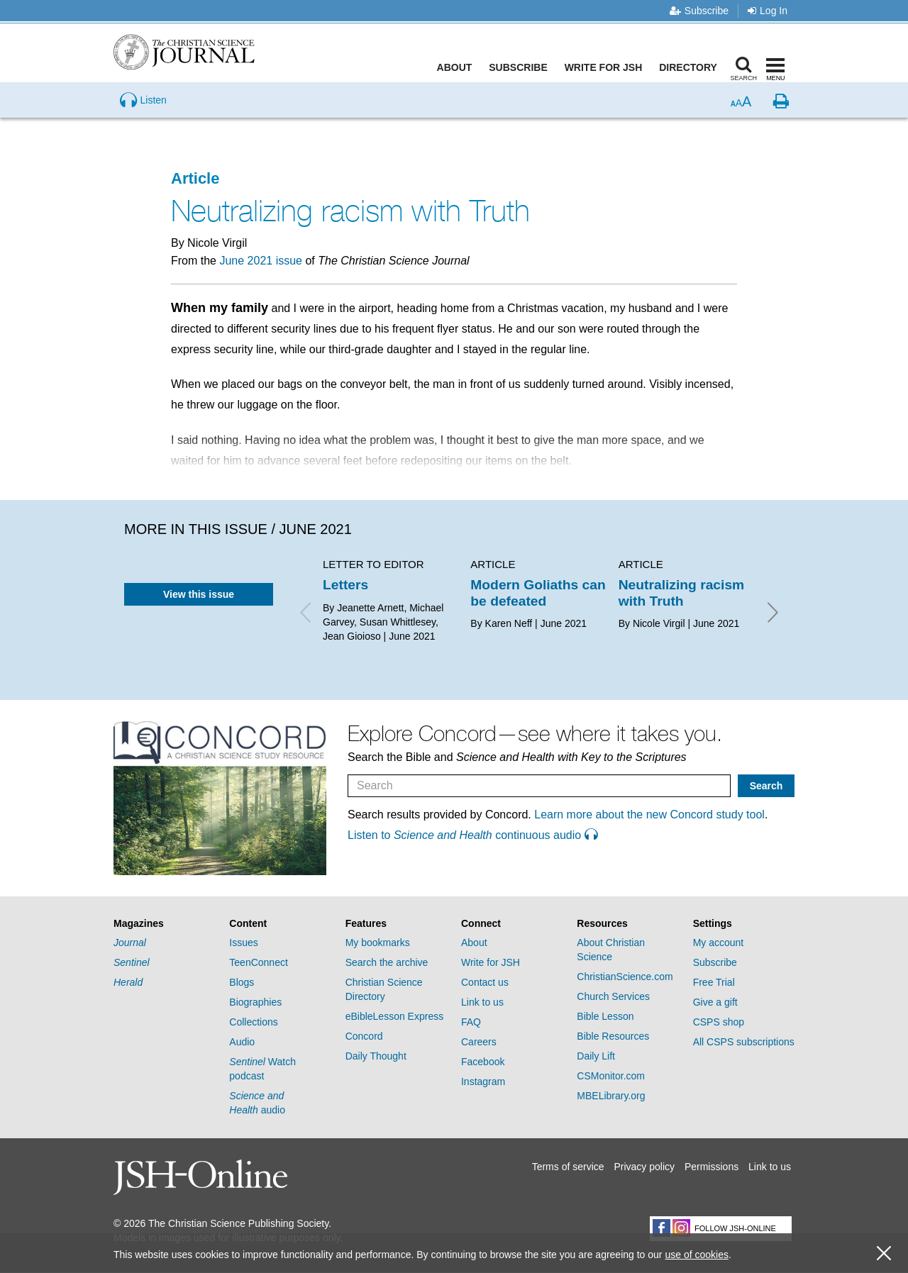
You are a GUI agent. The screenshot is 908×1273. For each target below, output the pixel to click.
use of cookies (697, 1254)
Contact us (485, 982)
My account (718, 942)
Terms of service (568, 1166)
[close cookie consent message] (884, 1253)
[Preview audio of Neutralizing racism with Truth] (143, 123)
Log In (767, 10)
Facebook (482, 1061)
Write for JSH (607, 67)
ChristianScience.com (624, 976)
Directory (691, 67)
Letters (345, 584)
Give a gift (715, 1002)
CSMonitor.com (611, 1076)
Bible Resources (613, 1036)
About (457, 67)
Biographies (255, 1002)
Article (195, 178)
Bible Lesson (605, 1016)
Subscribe (699, 10)
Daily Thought (375, 1056)
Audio (242, 1041)
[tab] (164, 924)
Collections (253, 1022)
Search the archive (386, 962)
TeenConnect (258, 962)
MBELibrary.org (611, 1095)
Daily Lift (596, 1056)
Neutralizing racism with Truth (682, 592)
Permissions (711, 1166)
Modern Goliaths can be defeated (537, 592)
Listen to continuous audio (472, 835)
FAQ (471, 1022)
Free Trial (714, 982)
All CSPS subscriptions (743, 1041)
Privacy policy (644, 1166)
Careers (479, 1041)
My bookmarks (377, 942)
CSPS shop (718, 1022)
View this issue (198, 594)
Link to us (482, 1002)
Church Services (613, 996)
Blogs (241, 982)
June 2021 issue (260, 261)
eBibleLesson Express (394, 1016)
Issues (243, 942)
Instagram (483, 1081)
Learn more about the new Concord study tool (649, 814)
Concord (364, 1036)
